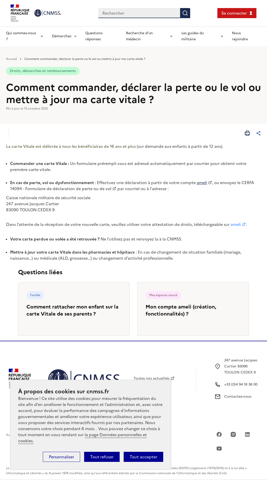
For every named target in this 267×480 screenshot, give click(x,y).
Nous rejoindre (240, 36)
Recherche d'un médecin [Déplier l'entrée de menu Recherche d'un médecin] (139, 36)
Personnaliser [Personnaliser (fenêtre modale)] (61, 457)
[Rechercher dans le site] (139, 13)
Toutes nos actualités (152, 378)
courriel (132, 189)
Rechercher (185, 13)
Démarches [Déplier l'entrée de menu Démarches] (61, 36)
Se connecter (234, 13)
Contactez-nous (237, 396)
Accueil (11, 59)
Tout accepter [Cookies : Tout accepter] (143, 457)
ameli (235, 224)
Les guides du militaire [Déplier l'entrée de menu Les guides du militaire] (192, 36)
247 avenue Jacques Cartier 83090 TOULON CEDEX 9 (240, 366)
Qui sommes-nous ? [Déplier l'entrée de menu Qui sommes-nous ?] (21, 36)
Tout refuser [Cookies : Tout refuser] (102, 457)
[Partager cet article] (258, 133)
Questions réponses (94, 36)
